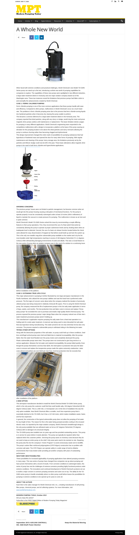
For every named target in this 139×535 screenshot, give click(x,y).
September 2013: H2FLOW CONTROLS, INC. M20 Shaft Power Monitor (31, 523)
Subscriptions (94, 21)
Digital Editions (46, 21)
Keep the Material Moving (75, 522)
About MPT (81, 21)
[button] (121, 21)
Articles (28, 21)
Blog (36, 21)
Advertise (70, 21)
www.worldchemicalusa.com (25, 490)
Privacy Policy (119, 532)
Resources (58, 21)
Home (20, 21)
